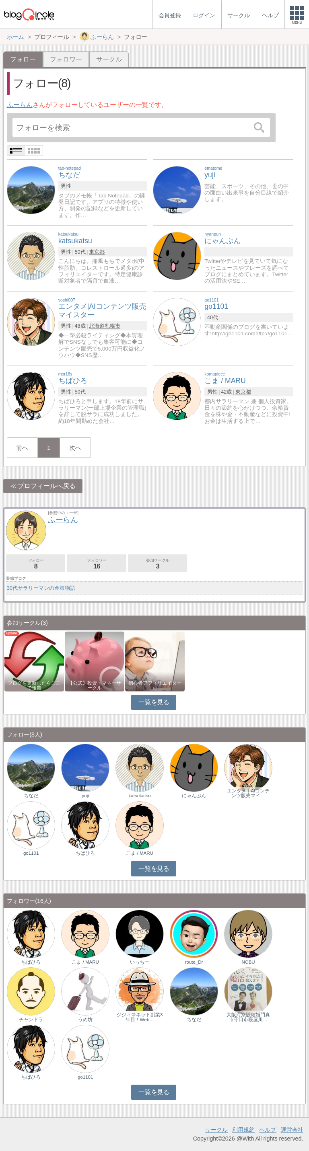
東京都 (97, 252)
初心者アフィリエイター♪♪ (154, 685)
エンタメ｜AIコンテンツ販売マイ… (248, 793)
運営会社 (292, 1129)
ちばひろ (85, 853)
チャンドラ (31, 1019)
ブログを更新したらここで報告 (34, 685)
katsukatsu (140, 795)
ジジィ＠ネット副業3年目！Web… (140, 1017)
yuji (85, 795)
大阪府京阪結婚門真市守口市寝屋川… (248, 1017)
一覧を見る (153, 702)
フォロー (35, 564)
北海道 (97, 326)
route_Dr (194, 962)
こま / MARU (139, 853)
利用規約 (243, 1129)
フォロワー (66, 59)
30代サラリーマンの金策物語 (41, 588)
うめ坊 (85, 1019)
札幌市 (112, 326)
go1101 (31, 853)
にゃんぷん (194, 795)
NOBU (248, 962)
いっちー (139, 962)
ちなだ (31, 795)
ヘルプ (267, 1129)
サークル (109, 59)
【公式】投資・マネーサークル (94, 685)
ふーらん (20, 104)
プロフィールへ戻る (47, 485)
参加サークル (157, 564)
